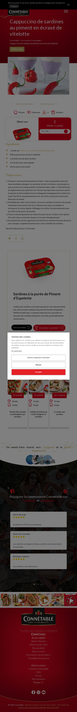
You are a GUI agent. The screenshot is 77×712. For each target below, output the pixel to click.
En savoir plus (17, 351)
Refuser (38, 365)
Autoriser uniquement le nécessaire (38, 357)
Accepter (38, 372)
